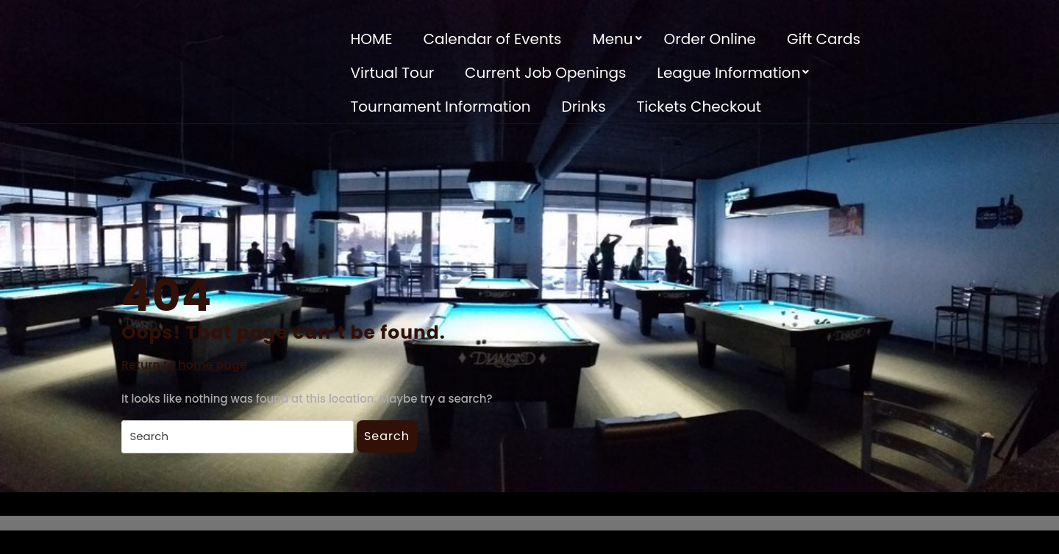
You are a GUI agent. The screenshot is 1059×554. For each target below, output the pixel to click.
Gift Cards (823, 39)
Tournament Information (441, 106)
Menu (612, 39)
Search (387, 436)
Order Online (710, 39)
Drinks (584, 106)
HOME (372, 39)
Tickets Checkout (698, 106)
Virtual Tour (393, 72)
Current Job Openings (545, 72)
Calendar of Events (492, 39)
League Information (728, 72)
